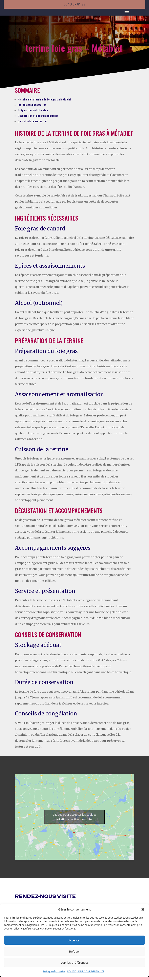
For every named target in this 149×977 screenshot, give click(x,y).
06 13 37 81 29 (74, 4)
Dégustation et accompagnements (38, 115)
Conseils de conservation (32, 121)
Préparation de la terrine (33, 110)
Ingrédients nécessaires (32, 104)
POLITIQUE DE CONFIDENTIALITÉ (85, 971)
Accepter (74, 940)
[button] (143, 909)
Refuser (74, 951)
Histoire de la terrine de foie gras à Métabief (44, 99)
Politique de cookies (54, 971)
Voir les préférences (75, 962)
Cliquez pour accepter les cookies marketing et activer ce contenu (75, 817)
